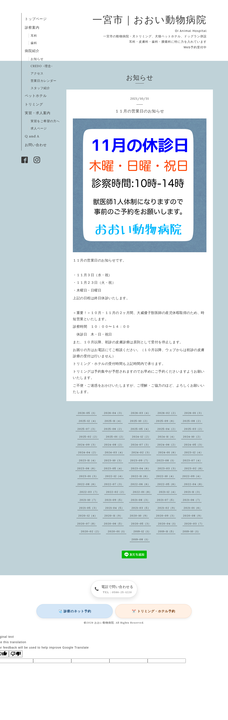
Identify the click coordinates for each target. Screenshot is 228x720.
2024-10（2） (192, 436)
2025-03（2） (194, 428)
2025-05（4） (140, 428)
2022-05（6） (167, 484)
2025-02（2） (89, 436)
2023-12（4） (193, 452)
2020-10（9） (139, 515)
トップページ (36, 19)
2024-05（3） (194, 444)
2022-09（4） (192, 476)
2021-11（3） (192, 491)
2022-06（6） (140, 484)
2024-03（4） (114, 452)
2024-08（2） (114, 444)
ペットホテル (36, 95)
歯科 (34, 43)
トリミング (34, 104)
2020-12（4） (87, 515)
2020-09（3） (166, 515)
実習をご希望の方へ (45, 121)
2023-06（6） (87, 468)
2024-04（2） (88, 452)
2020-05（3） (141, 523)
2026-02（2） (167, 412)
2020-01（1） (117, 531)
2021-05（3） (88, 507)
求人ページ (39, 128)
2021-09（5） (114, 499)
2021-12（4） (168, 491)
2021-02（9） (167, 507)
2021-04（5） (114, 507)
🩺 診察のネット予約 (74, 611)
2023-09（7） (140, 460)
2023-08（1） (166, 460)
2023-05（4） (113, 468)
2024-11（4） (167, 436)
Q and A (34, 136)
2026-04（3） (113, 412)
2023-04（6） (140, 468)
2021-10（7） (89, 499)
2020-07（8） (87, 523)
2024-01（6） (167, 452)
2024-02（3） (141, 452)
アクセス (37, 73)
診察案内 (32, 27)
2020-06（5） (114, 523)
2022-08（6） (87, 484)
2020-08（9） (193, 515)
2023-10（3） (113, 460)
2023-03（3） (167, 468)
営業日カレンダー (43, 81)
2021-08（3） (140, 499)
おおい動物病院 (104, 622)
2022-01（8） (142, 491)
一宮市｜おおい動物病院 (149, 19)
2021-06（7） (192, 499)
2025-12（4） (88, 420)
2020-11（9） (113, 515)
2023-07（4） (192, 460)
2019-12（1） (142, 531)
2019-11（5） (166, 531)
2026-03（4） (140, 412)
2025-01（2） (115, 436)
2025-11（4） (114, 420)
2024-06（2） (167, 444)
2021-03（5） (140, 507)
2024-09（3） (87, 444)
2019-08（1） (140, 539)
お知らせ (37, 59)
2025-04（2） (167, 428)
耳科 (34, 36)
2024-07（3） (140, 444)
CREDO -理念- (42, 66)
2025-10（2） (139, 420)
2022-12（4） (114, 476)
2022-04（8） (194, 484)
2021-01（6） (193, 507)
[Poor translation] (16, 653)
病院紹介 (32, 51)
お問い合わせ (36, 145)
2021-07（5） (166, 499)
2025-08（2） (192, 420)
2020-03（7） (194, 523)
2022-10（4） (165, 476)
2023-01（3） (88, 476)
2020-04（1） (167, 523)
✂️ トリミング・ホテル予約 (153, 611)
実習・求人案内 (37, 113)
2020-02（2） (91, 531)
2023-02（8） (194, 468)
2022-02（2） (116, 491)
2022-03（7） (89, 491)
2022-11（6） (140, 476)
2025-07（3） (87, 428)
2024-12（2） (141, 436)
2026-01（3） (193, 412)
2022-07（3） (113, 484)
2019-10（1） (191, 531)
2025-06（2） (113, 428)
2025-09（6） (166, 420)
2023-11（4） (88, 460)
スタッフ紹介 (40, 88)
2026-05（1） (87, 412)
